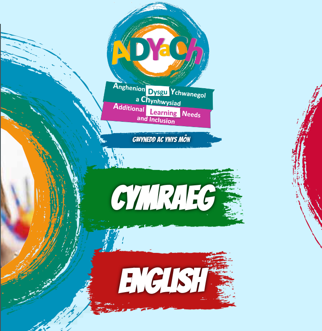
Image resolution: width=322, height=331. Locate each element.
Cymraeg (161, 198)
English (161, 281)
